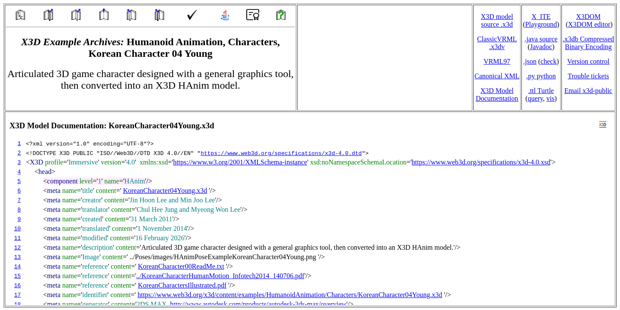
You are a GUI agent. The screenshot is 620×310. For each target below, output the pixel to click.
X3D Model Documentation (497, 94)
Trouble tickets (588, 76)
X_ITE (540, 16)
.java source (540, 39)
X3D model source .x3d (497, 20)
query (535, 98)
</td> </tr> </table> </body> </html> (310, 209)
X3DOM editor (589, 24)
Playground (541, 24)
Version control (588, 61)
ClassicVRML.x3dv (497, 42)
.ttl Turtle (541, 90)
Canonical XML (496, 76)
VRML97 (497, 61)
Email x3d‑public (588, 90)
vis (550, 98)
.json (529, 61)
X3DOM (588, 16)
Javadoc (541, 46)
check (548, 61)
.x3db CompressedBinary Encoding (588, 42)
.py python (540, 76)
